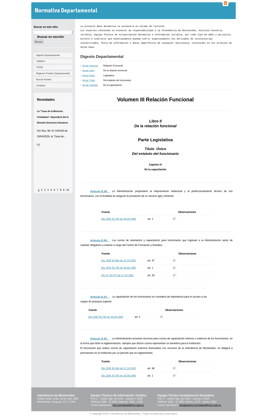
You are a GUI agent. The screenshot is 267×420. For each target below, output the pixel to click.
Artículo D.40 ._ (100, 240)
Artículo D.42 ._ (100, 338)
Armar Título (88, 80)
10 (67, 189)
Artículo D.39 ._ (100, 191)
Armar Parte (88, 75)
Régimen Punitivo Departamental (53, 73)
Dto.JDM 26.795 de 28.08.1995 (118, 219)
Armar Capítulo (90, 85)
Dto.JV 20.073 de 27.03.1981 (117, 275)
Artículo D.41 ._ (100, 296)
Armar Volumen (90, 65)
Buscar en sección (50, 36)
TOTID (39, 67)
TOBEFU (40, 61)
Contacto (40, 85)
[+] (38, 144)
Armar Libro (88, 70)
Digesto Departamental (48, 55)
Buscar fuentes (43, 79)
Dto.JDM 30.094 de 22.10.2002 (118, 260)
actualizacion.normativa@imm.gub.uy (200, 405)
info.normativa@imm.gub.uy (128, 405)
